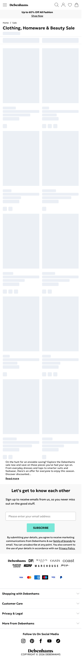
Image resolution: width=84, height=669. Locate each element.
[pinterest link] (32, 641)
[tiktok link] (58, 641)
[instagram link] (23, 641)
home (6, 22)
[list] (40, 14)
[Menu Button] (5, 5)
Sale (14, 22)
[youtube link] (49, 641)
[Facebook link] (41, 641)
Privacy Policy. (67, 548)
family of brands (62, 541)
